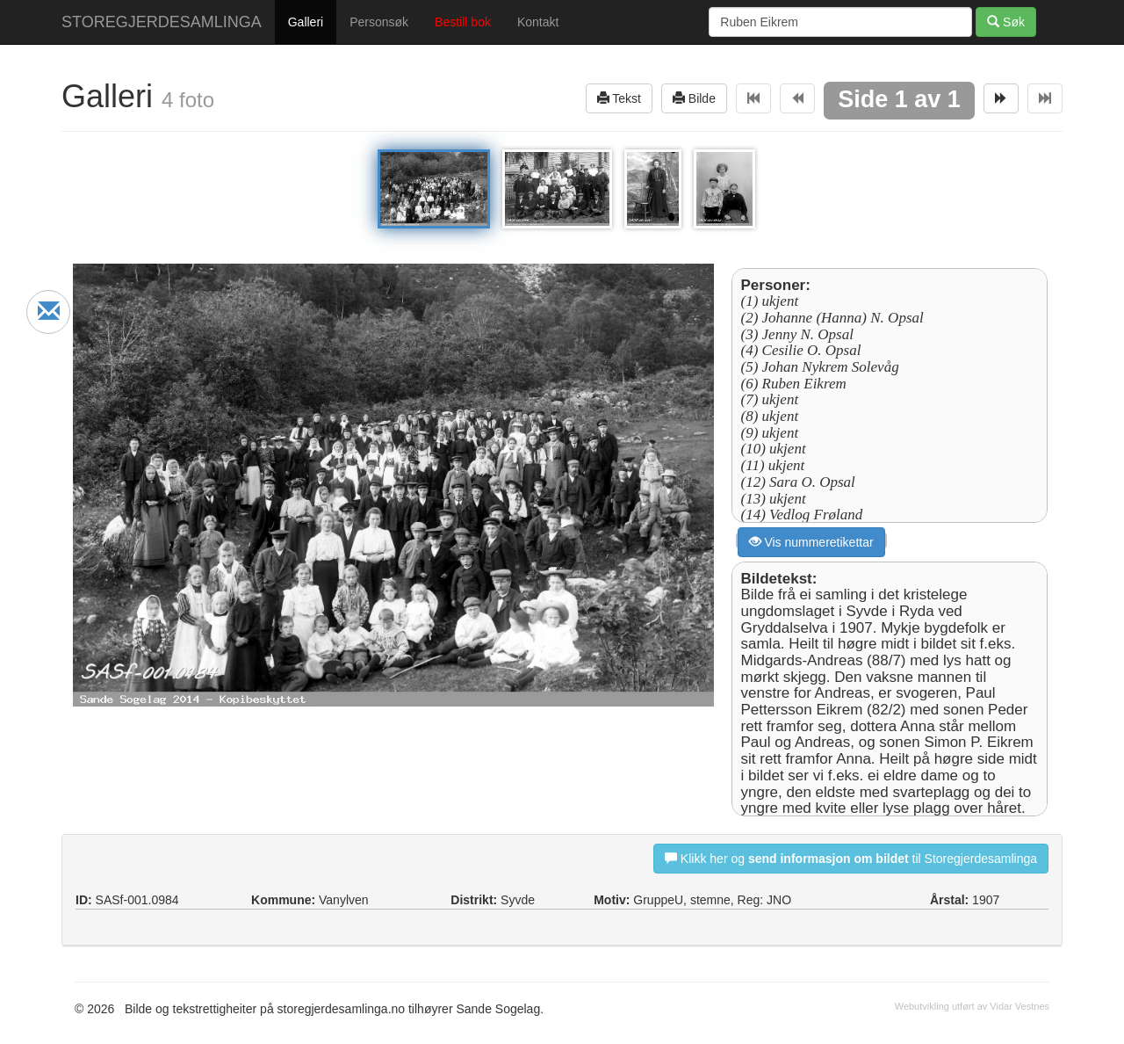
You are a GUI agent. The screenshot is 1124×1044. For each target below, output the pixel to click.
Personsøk (378, 22)
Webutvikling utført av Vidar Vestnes (972, 1006)
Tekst (619, 98)
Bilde (694, 98)
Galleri (305, 22)
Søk (1006, 21)
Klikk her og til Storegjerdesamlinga (851, 858)
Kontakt (537, 22)
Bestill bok (463, 22)
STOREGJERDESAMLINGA (161, 22)
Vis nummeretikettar (811, 541)
